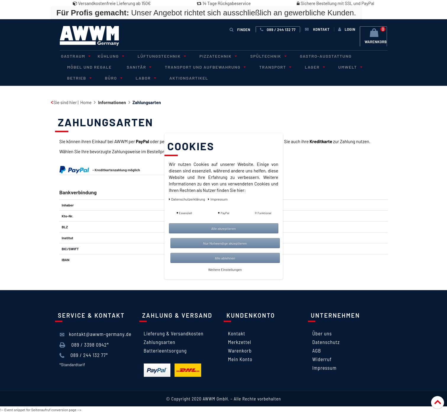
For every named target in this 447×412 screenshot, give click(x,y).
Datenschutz (326, 341)
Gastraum (74, 55)
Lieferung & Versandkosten (174, 332)
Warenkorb (240, 350)
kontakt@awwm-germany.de (95, 333)
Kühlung (105, 55)
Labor (102, 77)
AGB (316, 350)
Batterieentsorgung (165, 350)
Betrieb (368, 66)
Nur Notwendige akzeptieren (225, 243)
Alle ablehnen (225, 258)
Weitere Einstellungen (225, 269)
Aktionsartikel (143, 77)
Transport (264, 66)
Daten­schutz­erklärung (187, 199)
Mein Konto (240, 358)
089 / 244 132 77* (83, 354)
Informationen (112, 101)
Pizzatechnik (207, 55)
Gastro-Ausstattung (310, 55)
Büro (73, 77)
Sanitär (133, 66)
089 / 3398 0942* (84, 344)
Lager (301, 66)
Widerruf (322, 358)
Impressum (324, 367)
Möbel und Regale (88, 66)
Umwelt (333, 66)
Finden (240, 29)
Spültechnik (254, 55)
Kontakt (236, 332)
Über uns (322, 332)
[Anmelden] (346, 29)
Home (85, 101)
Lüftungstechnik (153, 55)
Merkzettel (239, 341)
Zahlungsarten (159, 341)
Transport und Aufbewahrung (197, 66)
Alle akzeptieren (223, 228)
